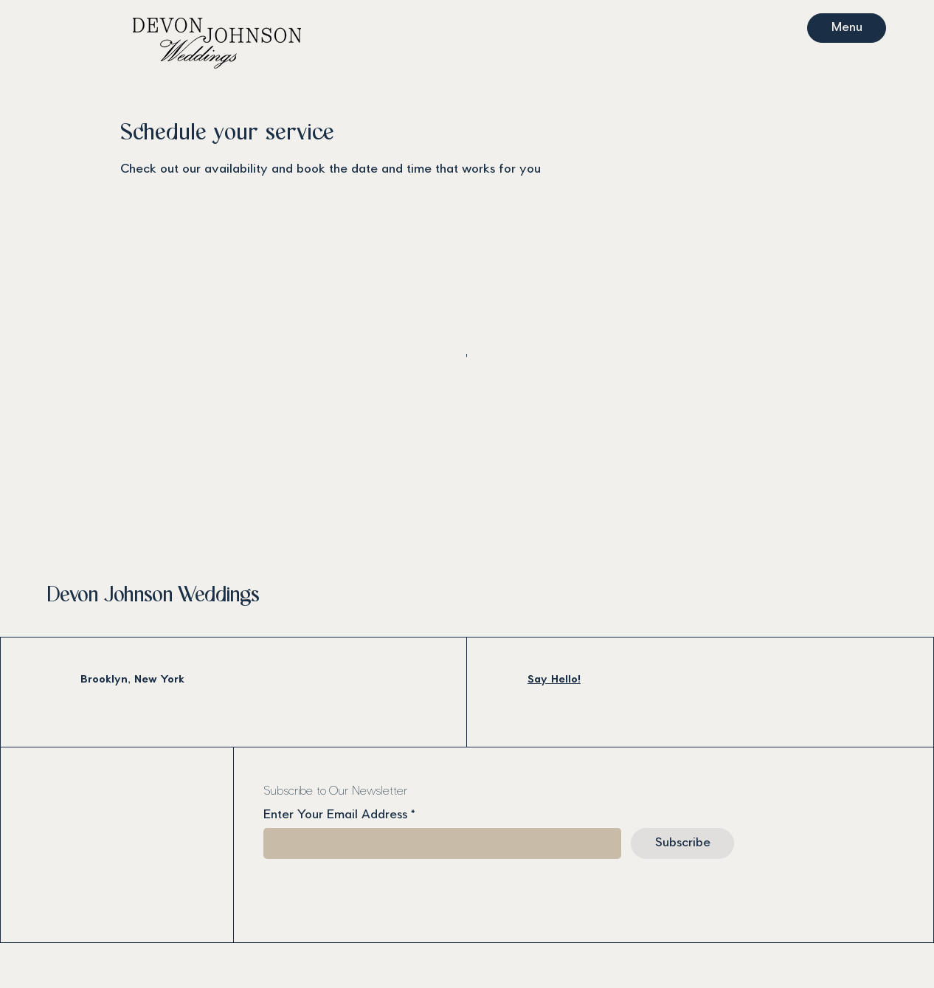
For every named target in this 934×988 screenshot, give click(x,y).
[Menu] (846, 28)
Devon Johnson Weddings (152, 595)
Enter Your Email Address (335, 815)
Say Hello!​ (554, 679)
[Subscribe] (682, 843)
